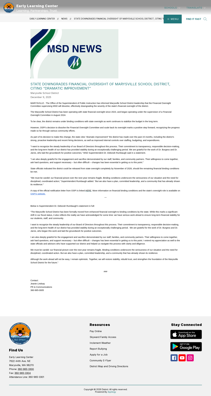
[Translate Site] (196, 8)
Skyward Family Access (103, 337)
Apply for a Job (99, 354)
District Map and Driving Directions (109, 366)
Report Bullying (98, 348)
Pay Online (96, 331)
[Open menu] (173, 19)
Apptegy (112, 392)
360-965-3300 (26, 369)
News (64, 18)
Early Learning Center (42, 18)
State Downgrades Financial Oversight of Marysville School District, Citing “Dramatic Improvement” (132, 18)
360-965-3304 (23, 373)
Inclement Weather (100, 342)
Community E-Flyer (100, 360)
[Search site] (196, 19)
